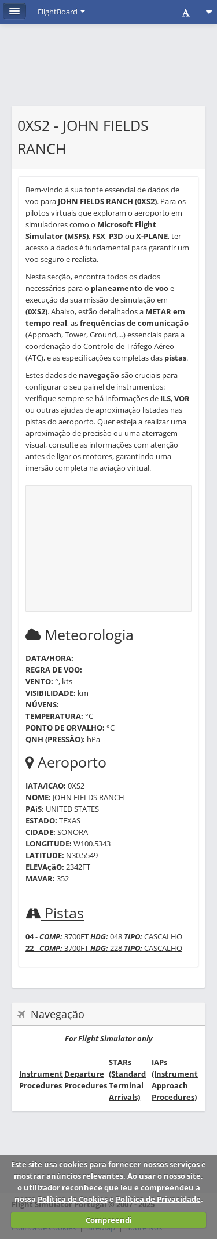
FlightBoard (61, 11)
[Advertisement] (108, 71)
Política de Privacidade (158, 1199)
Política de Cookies (73, 1199)
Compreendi (109, 1220)
